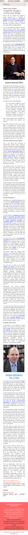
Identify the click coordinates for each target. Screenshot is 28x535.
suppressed (6, 254)
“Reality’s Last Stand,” (8, 266)
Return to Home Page (8, 492)
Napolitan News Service (9, 155)
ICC (6, 443)
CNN (15, 90)
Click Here (5, 490)
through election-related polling (15, 151)
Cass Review (21, 315)
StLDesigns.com (14, 533)
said (19, 101)
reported (14, 247)
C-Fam (8, 328)
